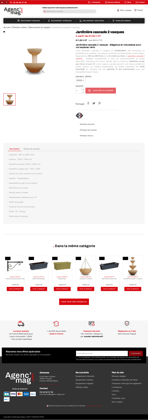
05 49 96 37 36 (18, 2)
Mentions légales (119, 376)
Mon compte (117, 402)
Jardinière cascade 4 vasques (132, 279)
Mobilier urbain (82, 387)
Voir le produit (15, 289)
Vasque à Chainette (85, 279)
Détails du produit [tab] (33, 149)
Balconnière (62, 279)
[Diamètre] (81, 80)
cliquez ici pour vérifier (93, 406)
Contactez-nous (118, 398)
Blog (129, 2)
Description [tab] (15, 149)
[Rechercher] (69, 11)
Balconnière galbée (39, 279)
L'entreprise (95, 2)
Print (114, 395)
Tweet (93, 103)
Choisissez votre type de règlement (126, 384)
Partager (88, 103)
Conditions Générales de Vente (125, 380)
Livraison (115, 391)
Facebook (6, 2)
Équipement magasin (84, 384)
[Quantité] (79, 91)
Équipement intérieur (84, 380)
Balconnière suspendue (109, 279)
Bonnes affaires (114, 2)
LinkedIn (2, 2)
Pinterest (99, 103)
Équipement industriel (85, 376)
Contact (141, 2)
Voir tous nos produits (74, 302)
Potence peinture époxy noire (15, 279)
